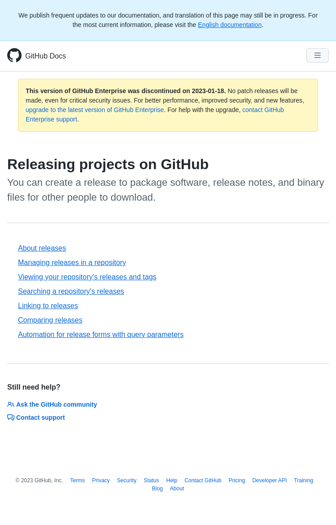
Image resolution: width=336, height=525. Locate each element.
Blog (157, 488)
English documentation (230, 24)
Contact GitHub (202, 480)
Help (171, 480)
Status (151, 480)
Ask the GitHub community (52, 404)
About (177, 488)
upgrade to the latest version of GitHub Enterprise (95, 109)
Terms (77, 480)
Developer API (269, 480)
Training (304, 480)
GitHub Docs (45, 56)
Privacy (101, 480)
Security (126, 480)
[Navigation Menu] (317, 55)
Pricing (236, 480)
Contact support (36, 417)
